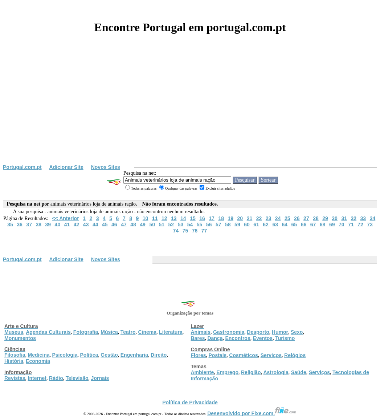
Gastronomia (228, 332)
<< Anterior (65, 218)
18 (221, 218)
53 (181, 224)
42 (76, 224)
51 (161, 224)
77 (204, 231)
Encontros (237, 338)
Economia (38, 361)
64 (284, 224)
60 (247, 224)
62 (266, 224)
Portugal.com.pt (22, 167)
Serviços (271, 355)
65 (294, 224)
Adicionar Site (66, 167)
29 (325, 218)
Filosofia (14, 355)
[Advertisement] (190, 110)
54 (190, 224)
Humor (280, 332)
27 (306, 218)
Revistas (14, 378)
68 (323, 224)
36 (20, 224)
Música (109, 332)
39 (48, 224)
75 (185, 231)
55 (200, 224)
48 (133, 224)
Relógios (295, 355)
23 (268, 218)
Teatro (128, 332)
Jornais (100, 378)
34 (373, 218)
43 (86, 224)
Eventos (263, 338)
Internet (37, 378)
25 (287, 218)
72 (360, 224)
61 (256, 224)
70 (341, 224)
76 (195, 231)
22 (259, 218)
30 (335, 218)
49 (143, 224)
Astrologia (275, 372)
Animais (201, 332)
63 (275, 224)
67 (313, 224)
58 (228, 224)
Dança (214, 338)
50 (152, 224)
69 (332, 224)
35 (10, 224)
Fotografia (85, 332)
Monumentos (20, 338)
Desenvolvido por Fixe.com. (252, 413)
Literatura (171, 332)
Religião (251, 372)
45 (105, 224)
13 (174, 218)
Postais (218, 355)
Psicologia (64, 355)
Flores (198, 355)
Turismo (285, 338)
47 (124, 224)
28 (316, 218)
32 (353, 218)
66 (304, 224)
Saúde (298, 372)
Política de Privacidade (190, 402)
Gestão (109, 355)
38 (38, 224)
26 (297, 218)
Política (89, 355)
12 (164, 218)
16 (202, 218)
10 (145, 218)
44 (95, 224)
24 (278, 218)
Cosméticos (243, 355)
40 (58, 224)
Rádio (56, 378)
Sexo (297, 332)
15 (193, 218)
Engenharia (134, 355)
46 (114, 224)
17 (211, 218)
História (13, 361)
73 (370, 224)
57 (218, 224)
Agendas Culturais (48, 332)
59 (237, 224)
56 (209, 224)
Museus (13, 332)
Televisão (77, 378)
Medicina (39, 355)
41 (67, 224)
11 (155, 218)
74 (176, 231)
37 (29, 224)
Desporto (258, 332)
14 (183, 218)
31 (344, 218)
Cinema (147, 332)
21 (250, 218)
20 (240, 218)
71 (351, 224)
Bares (198, 338)
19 (230, 218)
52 (171, 224)
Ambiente (202, 372)
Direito (159, 355)
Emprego (227, 372)
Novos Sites (105, 167)
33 (363, 218)
